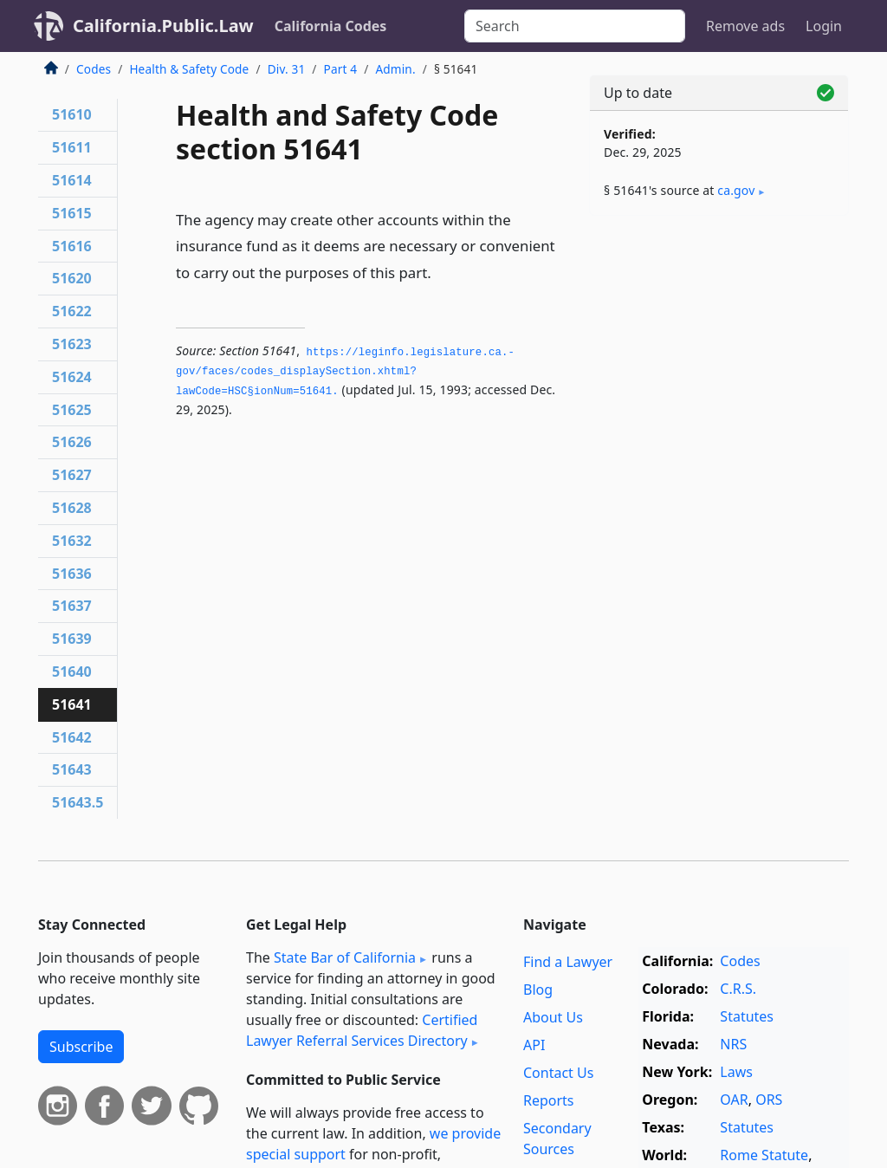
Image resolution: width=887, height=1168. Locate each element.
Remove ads (745, 26)
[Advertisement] (719, 348)
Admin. (395, 69)
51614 (72, 180)
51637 (72, 605)
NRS (733, 1044)
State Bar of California (345, 957)
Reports (548, 1100)
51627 (72, 474)
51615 (72, 213)
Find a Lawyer (567, 961)
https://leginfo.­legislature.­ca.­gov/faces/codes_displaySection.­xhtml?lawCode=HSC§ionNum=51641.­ (345, 372)
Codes (93, 69)
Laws (736, 1071)
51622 (72, 311)
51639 (72, 638)
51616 (72, 246)
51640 (72, 671)
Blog (538, 989)
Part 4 (341, 69)
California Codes (331, 26)
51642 (72, 737)
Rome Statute (764, 1155)
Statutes (747, 1016)
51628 (72, 507)
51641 (72, 704)
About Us (553, 1017)
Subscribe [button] (81, 1046)
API (534, 1044)
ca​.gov (735, 190)
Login (824, 26)
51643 (72, 769)
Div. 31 (287, 69)
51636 (72, 573)
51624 (72, 376)
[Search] (574, 26)
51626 (72, 441)
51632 (72, 540)
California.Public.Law (163, 25)
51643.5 (77, 802)
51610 (72, 114)
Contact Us (558, 1072)
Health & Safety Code (189, 69)
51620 (72, 278)
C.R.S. (738, 988)
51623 (72, 344)
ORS (768, 1099)
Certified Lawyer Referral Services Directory (361, 1030)
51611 (72, 147)
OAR (734, 1099)
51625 (72, 409)
